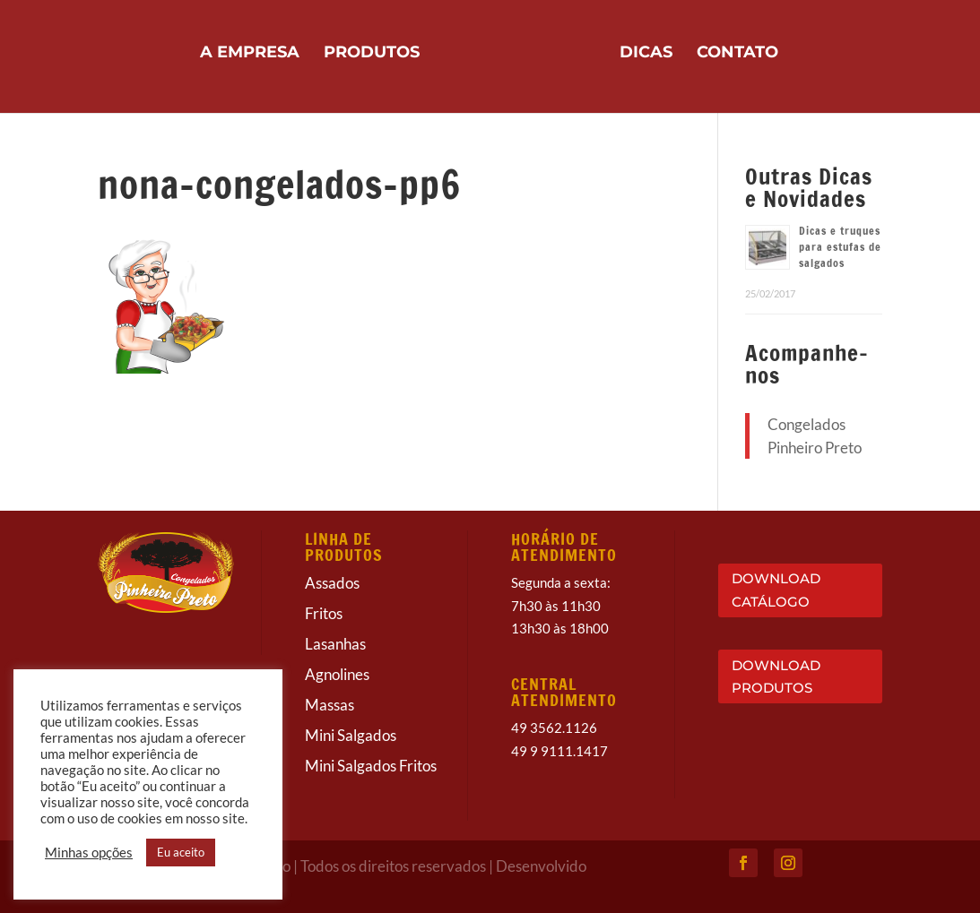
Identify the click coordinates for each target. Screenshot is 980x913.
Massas (329, 704)
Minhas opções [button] (89, 852)
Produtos (372, 54)
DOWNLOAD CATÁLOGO (776, 590)
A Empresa (249, 54)
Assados (332, 582)
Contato (737, 54)
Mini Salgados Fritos (371, 765)
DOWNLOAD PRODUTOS (776, 677)
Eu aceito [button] (180, 852)
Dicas (646, 54)
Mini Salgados (350, 735)
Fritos (324, 613)
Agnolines (337, 674)
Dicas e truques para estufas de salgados (840, 247)
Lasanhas (335, 643)
